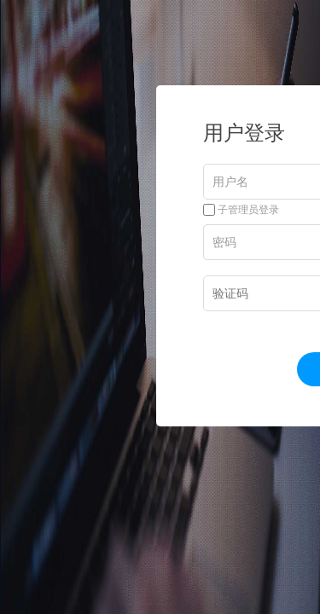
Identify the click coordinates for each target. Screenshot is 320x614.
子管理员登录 (241, 210)
